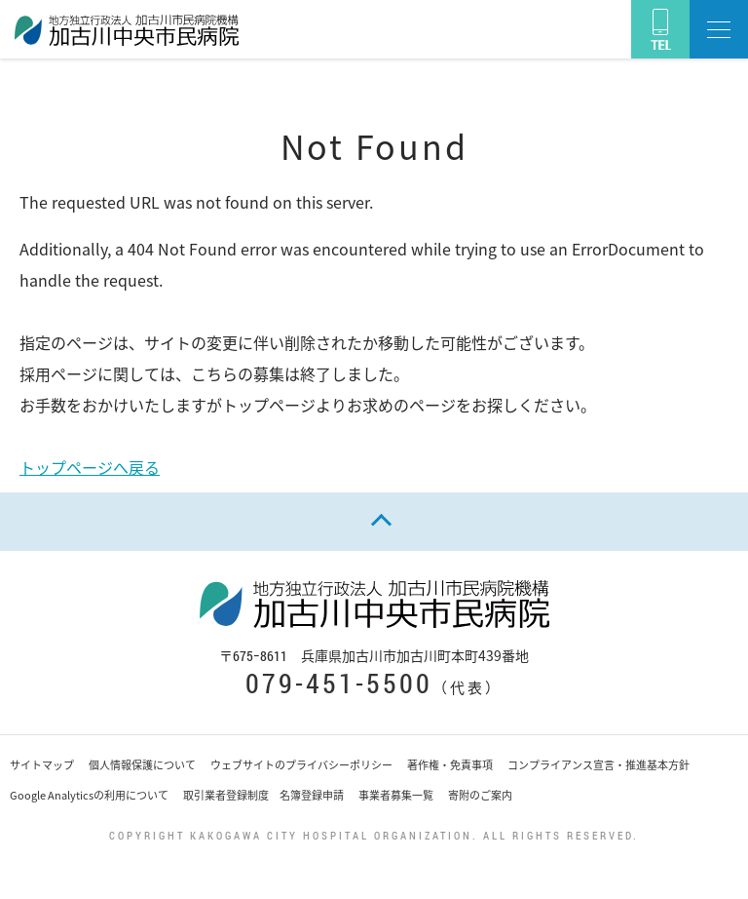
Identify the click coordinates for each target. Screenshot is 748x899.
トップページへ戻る (89, 467)
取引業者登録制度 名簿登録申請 (263, 795)
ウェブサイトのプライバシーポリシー (301, 765)
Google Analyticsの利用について (89, 795)
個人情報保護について (142, 765)
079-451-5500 (338, 683)
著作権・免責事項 (450, 765)
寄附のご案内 (480, 795)
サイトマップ (42, 765)
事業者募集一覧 (395, 795)
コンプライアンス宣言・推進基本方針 (598, 765)
